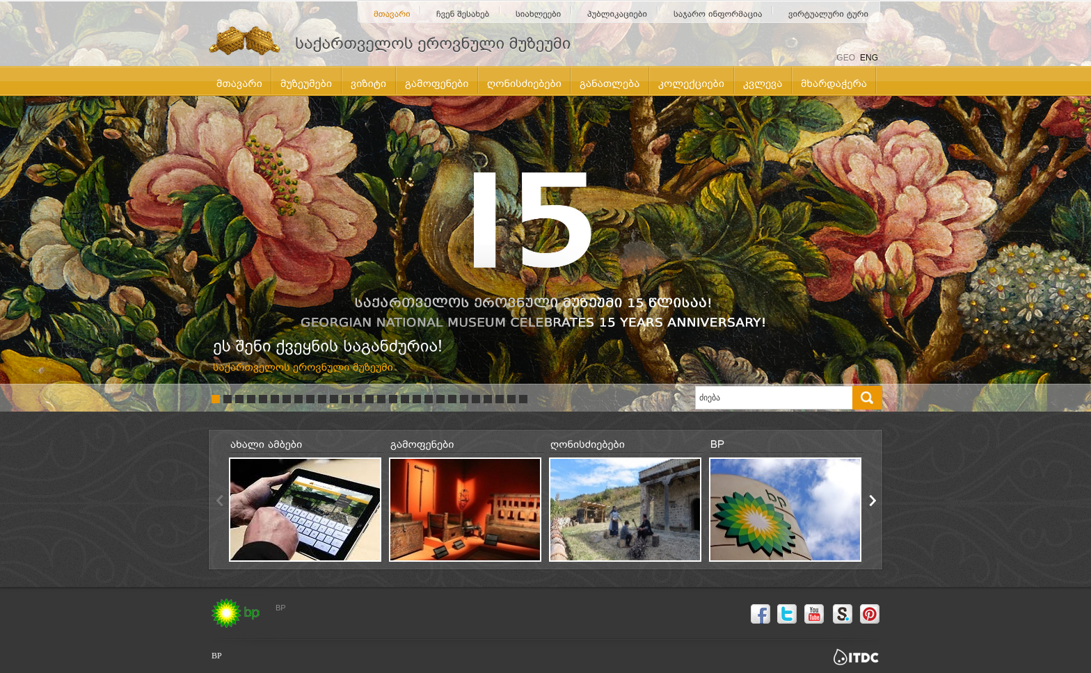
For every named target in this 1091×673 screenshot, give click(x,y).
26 (511, 399)
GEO (845, 58)
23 (476, 399)
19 (428, 399)
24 (488, 399)
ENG (869, 58)
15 (381, 399)
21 (452, 399)
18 (417, 399)
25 (499, 399)
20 (440, 399)
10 (322, 399)
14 (369, 399)
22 (464, 399)
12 (346, 399)
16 (393, 399)
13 (357, 399)
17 (405, 399)
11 (334, 399)
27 (523, 399)
